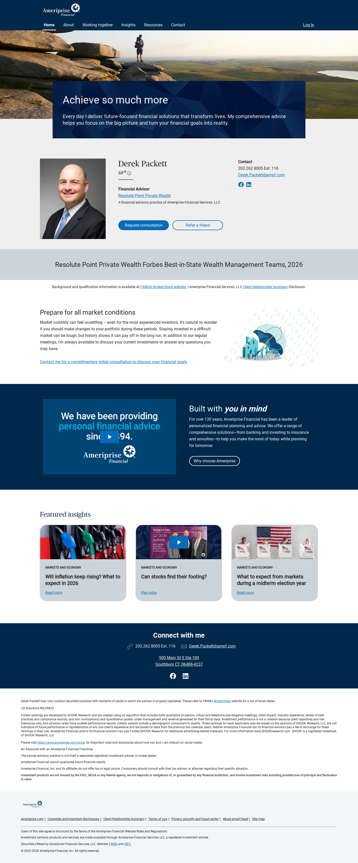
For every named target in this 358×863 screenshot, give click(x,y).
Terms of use (157, 819)
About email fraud (235, 819)
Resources (153, 25)
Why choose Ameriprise (214, 461)
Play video (149, 593)
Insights (128, 25)
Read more (53, 593)
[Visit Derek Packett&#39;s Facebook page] (174, 676)
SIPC (127, 844)
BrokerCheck (222, 701)
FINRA (113, 844)
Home (49, 25)
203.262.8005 (250, 168)
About (68, 25)
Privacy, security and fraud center (195, 819)
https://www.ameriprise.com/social (61, 742)
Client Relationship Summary (265, 287)
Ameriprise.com (32, 819)
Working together (97, 25)
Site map (258, 819)
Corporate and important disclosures (73, 819)
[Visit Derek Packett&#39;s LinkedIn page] (185, 676)
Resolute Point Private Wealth (144, 195)
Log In (308, 25)
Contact (178, 25)
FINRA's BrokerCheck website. (163, 287)
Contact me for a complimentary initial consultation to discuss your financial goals (113, 361)
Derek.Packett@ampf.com (261, 174)
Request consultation (144, 225)
